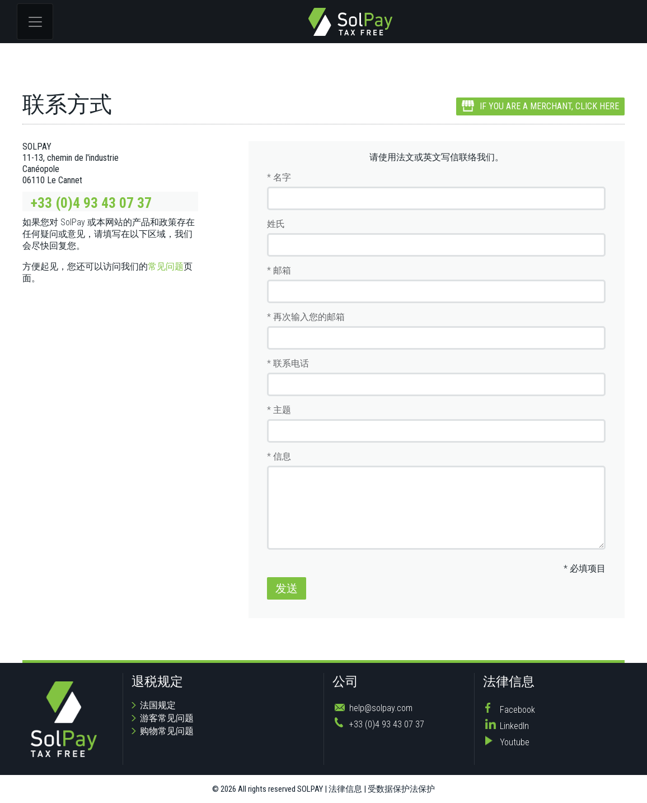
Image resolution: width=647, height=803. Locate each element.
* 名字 (279, 177)
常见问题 (166, 266)
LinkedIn (514, 726)
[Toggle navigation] (35, 21)
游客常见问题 (167, 718)
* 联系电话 (288, 363)
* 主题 (279, 410)
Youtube (514, 742)
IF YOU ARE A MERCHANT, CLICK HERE (540, 106)
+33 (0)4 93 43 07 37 (91, 202)
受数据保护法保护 (401, 789)
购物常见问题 (167, 731)
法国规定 (158, 705)
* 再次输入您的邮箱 (306, 317)
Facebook (517, 709)
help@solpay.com (380, 708)
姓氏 (276, 224)
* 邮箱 (279, 270)
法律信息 (345, 789)
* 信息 (279, 456)
